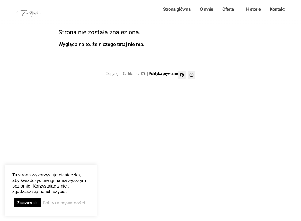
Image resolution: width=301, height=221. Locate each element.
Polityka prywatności (166, 74)
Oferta (229, 9)
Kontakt (277, 9)
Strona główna (177, 9)
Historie (253, 9)
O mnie (206, 9)
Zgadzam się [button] (27, 203)
